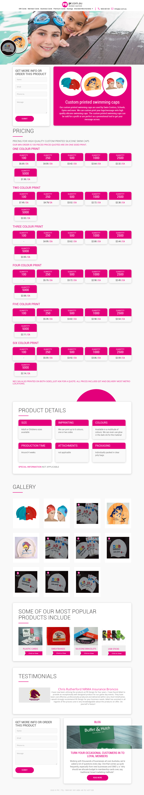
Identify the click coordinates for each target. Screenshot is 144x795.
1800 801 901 (104, 9)
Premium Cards (59, 9)
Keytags (70, 9)
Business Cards (46, 9)
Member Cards (33, 9)
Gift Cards (22, 9)
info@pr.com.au (119, 9)
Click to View (33, 653)
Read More (97, 778)
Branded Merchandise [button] (82, 9)
